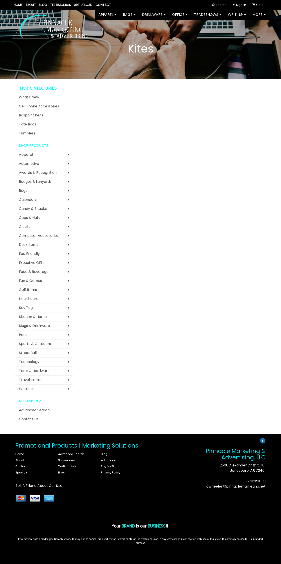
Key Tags (26, 307)
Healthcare (28, 298)
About (30, 5)
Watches (26, 388)
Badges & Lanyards (35, 181)
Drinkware (154, 17)
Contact (103, 5)
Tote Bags (27, 124)
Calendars (28, 199)
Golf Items (28, 289)
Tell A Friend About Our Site (38, 485)
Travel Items (30, 379)
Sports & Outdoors (35, 343)
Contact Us (28, 419)
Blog (43, 5)
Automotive (29, 163)
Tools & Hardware (34, 370)
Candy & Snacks (33, 208)
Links (61, 472)
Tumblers (27, 133)
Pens (23, 334)
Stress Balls (28, 352)
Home (18, 5)
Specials (21, 472)
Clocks (25, 226)
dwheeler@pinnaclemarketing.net (236, 486)
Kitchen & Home (33, 316)
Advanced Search (34, 410)
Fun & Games (30, 280)
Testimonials (60, 5)
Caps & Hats (29, 217)
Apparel (107, 17)
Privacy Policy (110, 472)
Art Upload (83, 5)
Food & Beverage (34, 271)
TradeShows (207, 17)
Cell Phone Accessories (39, 106)
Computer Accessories (39, 235)
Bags (129, 17)
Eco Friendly (29, 253)
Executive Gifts (31, 262)
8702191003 (256, 481)
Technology (29, 361)
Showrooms (67, 460)
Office (179, 17)
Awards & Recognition (38, 172)
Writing (237, 17)
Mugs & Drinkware (34, 325)
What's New (29, 97)
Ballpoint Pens (31, 115)
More (259, 17)
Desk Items (28, 244)
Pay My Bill (108, 466)
